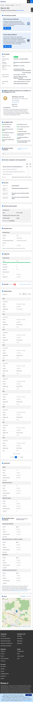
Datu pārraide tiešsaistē (5, 638)
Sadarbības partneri (5, 673)
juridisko (23, 596)
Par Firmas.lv (3, 666)
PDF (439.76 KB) (19, 401)
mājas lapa (14, 106)
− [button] (3, 602)
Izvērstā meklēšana (5, 658)
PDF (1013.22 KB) (19, 432)
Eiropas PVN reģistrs (26, 72)
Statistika (3, 668)
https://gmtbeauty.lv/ (15, 102)
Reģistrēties (19, 643)
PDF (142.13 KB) (19, 386)
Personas (3, 653)
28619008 (14, 104)
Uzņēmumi (3, 651)
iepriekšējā (12, 457)
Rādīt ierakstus (25, 294)
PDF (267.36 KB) (19, 340)
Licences (2, 671)
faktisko (27, 596)
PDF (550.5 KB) (19, 370)
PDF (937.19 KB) (19, 417)
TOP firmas (3, 660)
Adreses (2, 656)
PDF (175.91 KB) (19, 324)
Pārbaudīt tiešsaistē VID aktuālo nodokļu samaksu (21, 177)
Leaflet (19, 626)
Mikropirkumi (19, 640)
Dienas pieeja (20, 638)
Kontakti (2, 678)
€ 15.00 (7, 46)
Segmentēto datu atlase (6, 640)
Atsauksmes (3, 676)
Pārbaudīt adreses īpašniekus (24, 79)
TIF (18, 526)
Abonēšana (19, 636)
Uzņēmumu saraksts (10, 5)
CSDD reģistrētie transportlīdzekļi (21, 83)
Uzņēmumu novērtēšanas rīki (6, 643)
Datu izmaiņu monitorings (6, 645)
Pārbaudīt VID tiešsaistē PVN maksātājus (22, 70)
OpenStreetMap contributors (26, 626)
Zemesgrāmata (20, 651)
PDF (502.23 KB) (19, 355)
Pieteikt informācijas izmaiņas (25, 284)
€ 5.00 (7, 28)
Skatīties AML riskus (7, 137)
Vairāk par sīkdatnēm (27, 700)
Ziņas (18, 658)
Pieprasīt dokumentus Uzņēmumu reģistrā (20, 590)
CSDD (18, 653)
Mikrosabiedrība (20, 10)
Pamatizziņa (3, 636)
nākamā (21, 457)
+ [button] (3, 600)
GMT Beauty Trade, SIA (18, 96)
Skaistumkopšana (15, 185)
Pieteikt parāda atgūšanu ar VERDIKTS (23, 149)
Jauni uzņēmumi (20, 656)
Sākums (2, 5)
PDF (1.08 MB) (18, 448)
